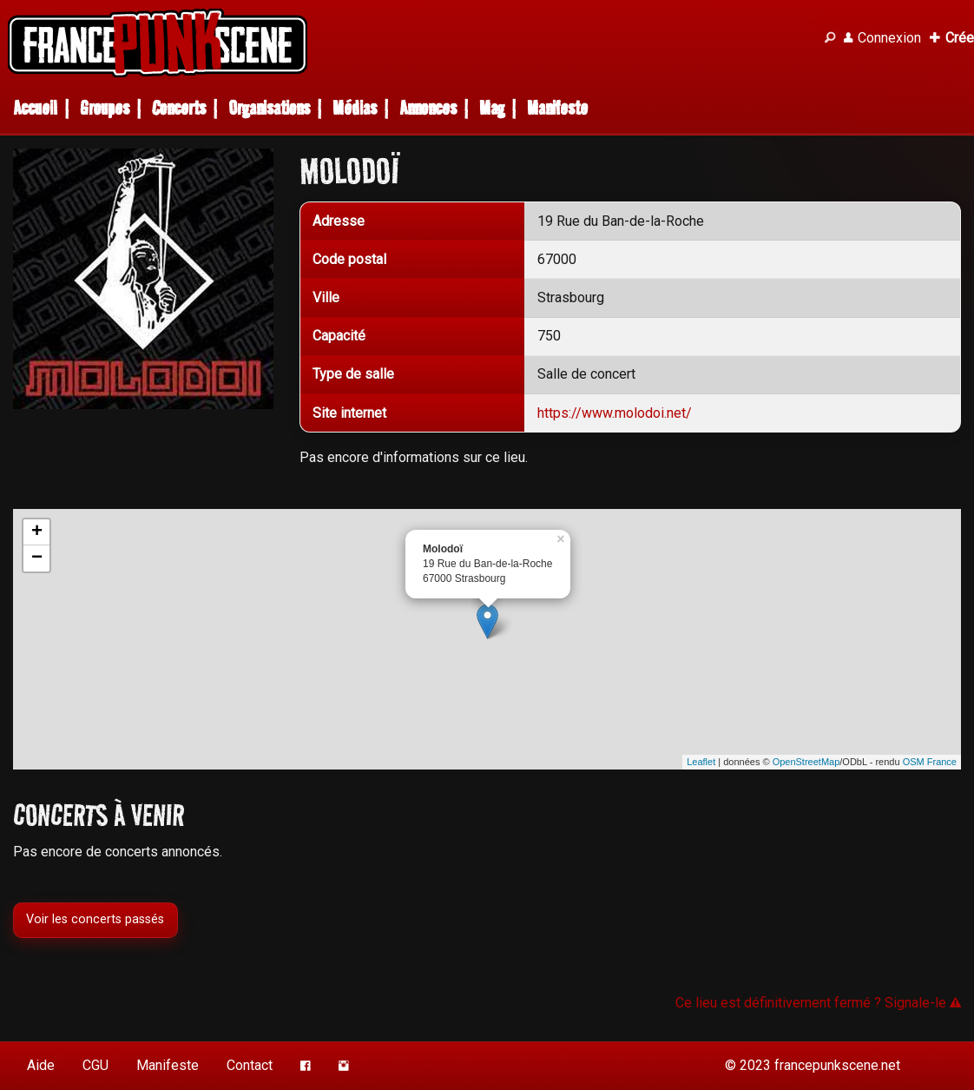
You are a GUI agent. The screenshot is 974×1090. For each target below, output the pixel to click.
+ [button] (37, 532)
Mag (491, 108)
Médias (354, 108)
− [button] (37, 558)
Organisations (269, 108)
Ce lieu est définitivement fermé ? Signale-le (818, 1002)
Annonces (428, 108)
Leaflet (701, 761)
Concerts (179, 108)
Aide (41, 1065)
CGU (95, 1065)
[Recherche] (830, 38)
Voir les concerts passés (95, 920)
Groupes (104, 108)
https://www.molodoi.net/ (614, 413)
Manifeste (557, 108)
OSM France (930, 761)
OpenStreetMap (806, 761)
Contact (250, 1065)
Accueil (35, 108)
